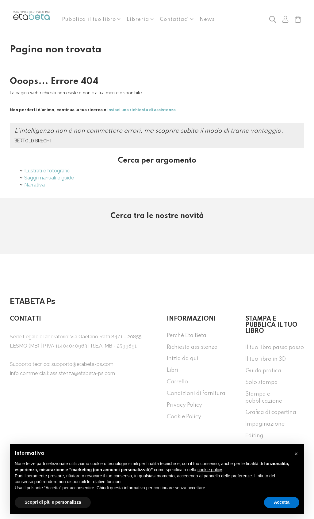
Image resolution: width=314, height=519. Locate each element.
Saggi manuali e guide (49, 178)
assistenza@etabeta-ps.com (82, 373)
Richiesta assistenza (192, 347)
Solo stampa (261, 382)
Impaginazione (265, 424)
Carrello (177, 382)
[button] (272, 19)
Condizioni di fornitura (196, 393)
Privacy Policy (184, 405)
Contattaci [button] (175, 19)
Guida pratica (263, 371)
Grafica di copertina (270, 412)
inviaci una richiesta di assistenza (141, 109)
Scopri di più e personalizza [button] (53, 502)
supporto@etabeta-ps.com (82, 364)
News (207, 19)
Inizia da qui (182, 358)
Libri (172, 370)
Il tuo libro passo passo (274, 347)
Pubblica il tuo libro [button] (89, 19)
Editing (254, 435)
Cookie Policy (184, 416)
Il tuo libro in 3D (265, 359)
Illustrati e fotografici (47, 171)
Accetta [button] (281, 502)
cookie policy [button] (209, 469)
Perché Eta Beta (186, 335)
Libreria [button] (139, 19)
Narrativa (34, 185)
